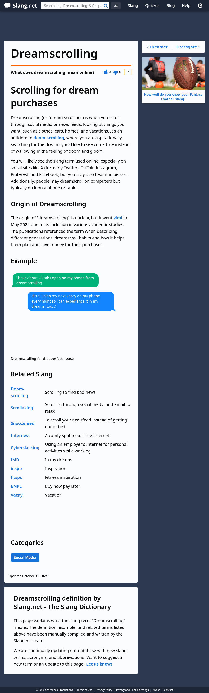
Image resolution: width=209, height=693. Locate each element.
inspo (16, 468)
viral (118, 218)
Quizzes (152, 5)
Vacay (17, 495)
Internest (20, 435)
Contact (168, 690)
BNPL (16, 486)
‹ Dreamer (157, 47)
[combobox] (75, 5)
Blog (171, 5)
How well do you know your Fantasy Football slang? (173, 79)
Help (186, 5)
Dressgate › (187, 47)
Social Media (25, 557)
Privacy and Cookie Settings (132, 690)
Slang (133, 5)
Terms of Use (84, 690)
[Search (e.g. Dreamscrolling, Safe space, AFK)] (75, 5)
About (156, 690)
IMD (15, 460)
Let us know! (99, 664)
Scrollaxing (22, 408)
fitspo (16, 477)
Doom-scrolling (19, 392)
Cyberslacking (25, 447)
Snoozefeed (22, 423)
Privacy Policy (104, 690)
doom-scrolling (49, 137)
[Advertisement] (104, 26)
